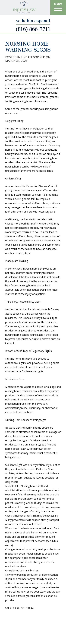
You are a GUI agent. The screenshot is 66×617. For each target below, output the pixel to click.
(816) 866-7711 (33, 28)
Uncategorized (33, 57)
